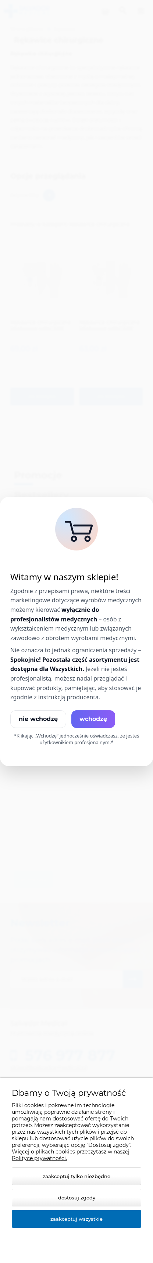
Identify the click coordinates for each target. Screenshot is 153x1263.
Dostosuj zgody (76, 1198)
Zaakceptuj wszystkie (76, 1219)
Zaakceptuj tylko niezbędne (76, 1176)
